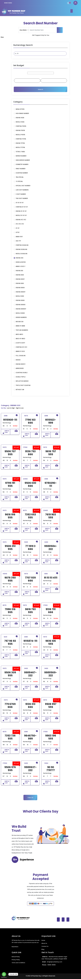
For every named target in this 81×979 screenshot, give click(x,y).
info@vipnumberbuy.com (51, 962)
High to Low (20, 408)
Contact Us (44, 946)
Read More (15, 947)
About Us (44, 943)
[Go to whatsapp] (4, 974)
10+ (15, 859)
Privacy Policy (16, 960)
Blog (42, 949)
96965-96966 (48, 965)
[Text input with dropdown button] (43, 30)
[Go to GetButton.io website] (4, 977)
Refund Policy (16, 957)
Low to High (11, 408)
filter (2, 37)
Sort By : (4, 408)
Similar (15, 426)
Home (43, 940)
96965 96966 (8, 3)
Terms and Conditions (18, 963)
